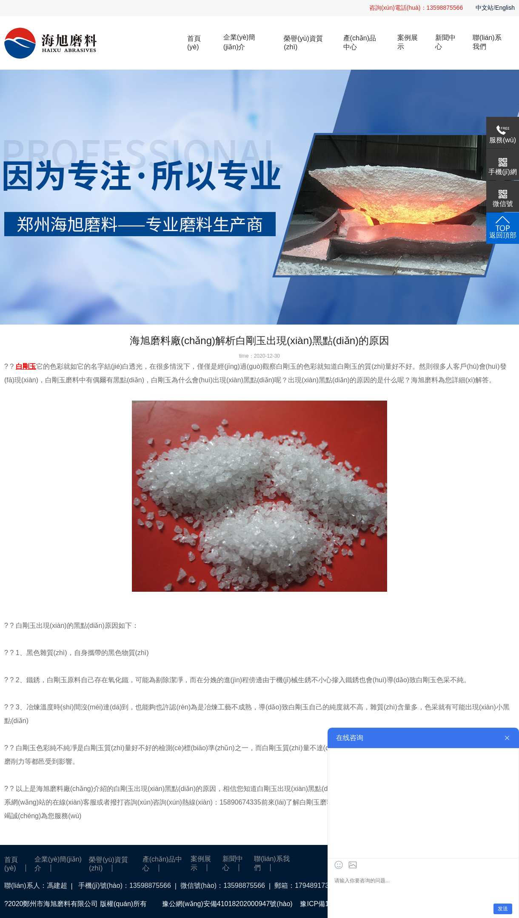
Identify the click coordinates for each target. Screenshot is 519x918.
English (505, 7)
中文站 (484, 7)
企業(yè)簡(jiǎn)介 (239, 42)
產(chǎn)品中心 (359, 42)
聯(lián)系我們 (487, 42)
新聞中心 (445, 42)
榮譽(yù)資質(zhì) (303, 43)
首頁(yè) (194, 43)
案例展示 (407, 42)
